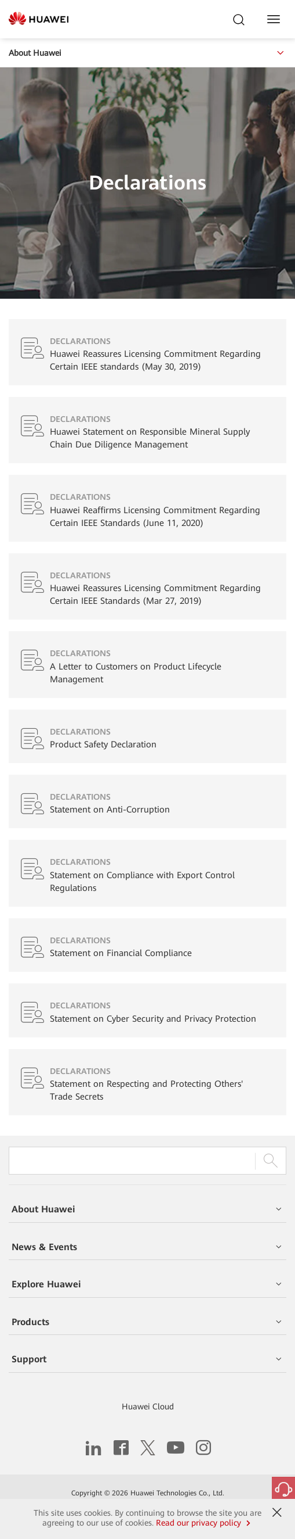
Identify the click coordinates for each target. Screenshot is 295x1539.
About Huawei (147, 52)
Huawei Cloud (148, 1406)
